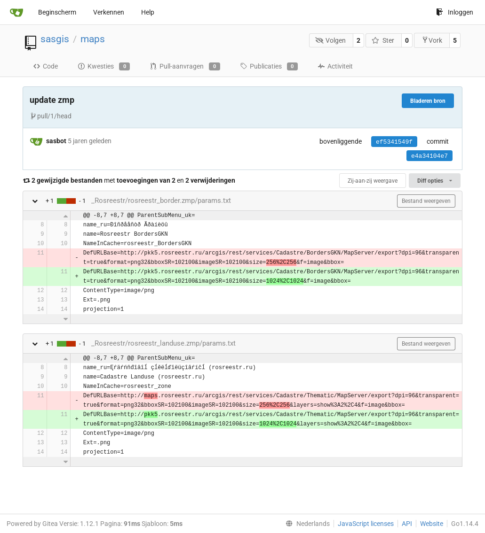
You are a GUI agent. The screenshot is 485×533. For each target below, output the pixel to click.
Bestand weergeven (426, 201)
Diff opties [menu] (434, 181)
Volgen (330, 40)
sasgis (54, 39)
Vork (431, 40)
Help (147, 12)
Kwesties (104, 66)
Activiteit (335, 66)
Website (431, 523)
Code (45, 66)
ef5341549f (394, 142)
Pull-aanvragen (185, 66)
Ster (383, 40)
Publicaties (269, 66)
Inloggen (455, 12)
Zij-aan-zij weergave (373, 181)
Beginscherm (57, 12)
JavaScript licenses (366, 523)
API (407, 523)
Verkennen (108, 12)
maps (92, 39)
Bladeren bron (427, 101)
